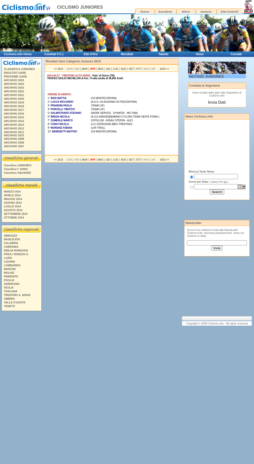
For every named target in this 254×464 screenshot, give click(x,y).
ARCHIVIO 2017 (14, 109)
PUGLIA (9, 280)
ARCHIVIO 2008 (14, 142)
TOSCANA (10, 291)
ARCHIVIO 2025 (14, 80)
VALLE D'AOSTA (15, 302)
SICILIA (9, 287)
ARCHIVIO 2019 (14, 102)
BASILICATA (12, 239)
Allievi (186, 11)
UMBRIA (9, 298)
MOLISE (9, 272)
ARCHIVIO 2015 (14, 117)
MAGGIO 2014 (13, 198)
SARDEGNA (12, 283)
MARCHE (10, 269)
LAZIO (8, 257)
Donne (145, 11)
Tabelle (163, 54)
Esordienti (165, 11)
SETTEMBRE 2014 (16, 213)
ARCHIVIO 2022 (14, 91)
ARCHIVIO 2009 (14, 138)
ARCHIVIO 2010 (14, 135)
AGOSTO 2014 (13, 210)
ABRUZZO (10, 235)
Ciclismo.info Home (18, 54)
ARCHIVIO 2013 (14, 124)
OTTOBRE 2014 (14, 217)
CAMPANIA (11, 246)
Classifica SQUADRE (17, 172)
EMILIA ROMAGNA (16, 250)
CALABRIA (11, 243)
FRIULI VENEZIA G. (16, 254)
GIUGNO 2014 (13, 202)
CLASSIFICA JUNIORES (19, 69)
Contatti (236, 54)
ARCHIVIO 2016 (14, 113)
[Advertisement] (21, 388)
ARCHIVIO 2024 (14, 83)
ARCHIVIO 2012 (14, 128)
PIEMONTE (11, 276)
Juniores (206, 11)
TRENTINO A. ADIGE (17, 294)
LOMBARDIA (12, 265)
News (200, 54)
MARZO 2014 (12, 191)
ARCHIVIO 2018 (14, 106)
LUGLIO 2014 (12, 206)
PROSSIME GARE (15, 76)
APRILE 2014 (12, 195)
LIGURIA (9, 261)
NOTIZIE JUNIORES (206, 76)
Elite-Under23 (229, 11)
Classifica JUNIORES (18, 165)
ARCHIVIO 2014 (14, 121)
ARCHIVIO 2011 (14, 132)
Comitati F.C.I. (54, 54)
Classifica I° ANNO (16, 169)
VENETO (9, 306)
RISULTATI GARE (15, 72)
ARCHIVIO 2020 (14, 98)
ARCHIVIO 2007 (14, 146)
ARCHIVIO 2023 (14, 87)
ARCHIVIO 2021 (14, 95)
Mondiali (127, 54)
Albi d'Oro (90, 54)
